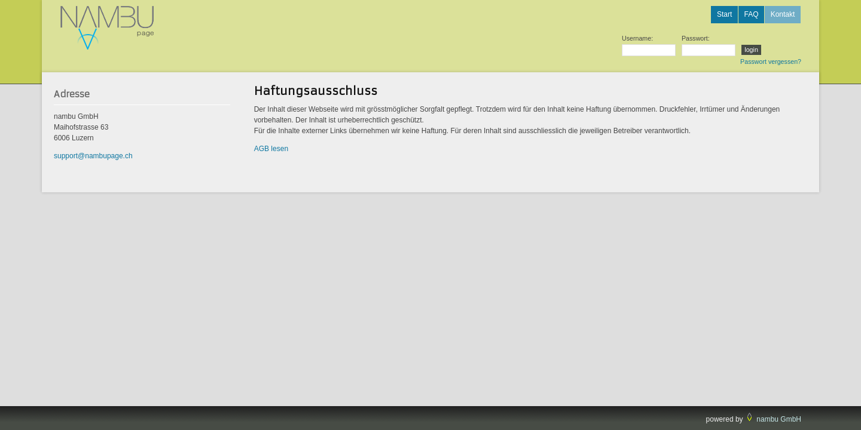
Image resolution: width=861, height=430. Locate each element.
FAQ (751, 14)
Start (724, 14)
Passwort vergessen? (770, 61)
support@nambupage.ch (93, 156)
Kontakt (783, 14)
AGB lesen (271, 149)
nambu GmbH (778, 419)
